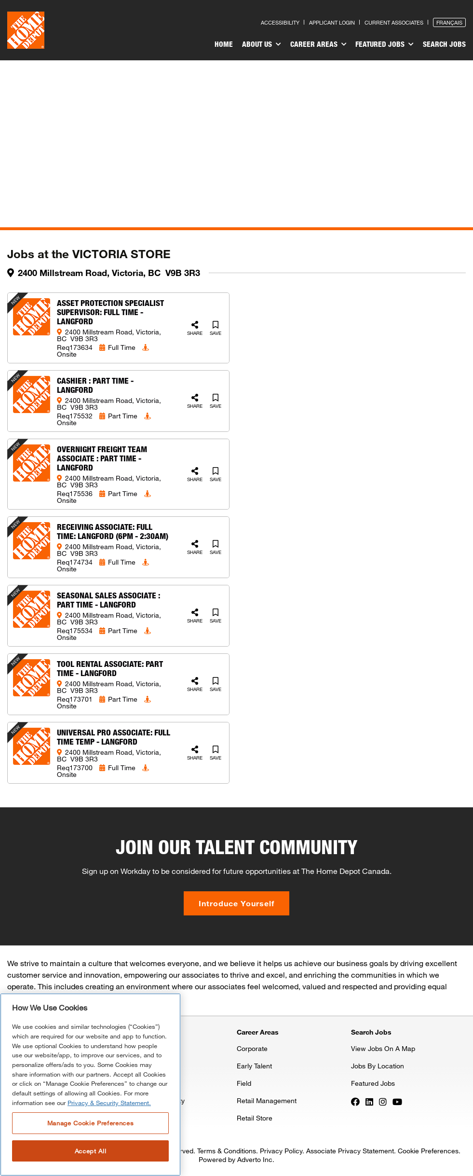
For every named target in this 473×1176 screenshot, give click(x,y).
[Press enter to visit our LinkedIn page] (369, 1101)
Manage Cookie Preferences (90, 1123)
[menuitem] (229, 45)
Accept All (91, 1151)
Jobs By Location (377, 1066)
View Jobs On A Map (383, 1048)
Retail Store (254, 1118)
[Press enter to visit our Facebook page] (355, 1101)
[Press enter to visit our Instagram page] (383, 1101)
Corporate (252, 1048)
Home (229, 44)
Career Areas (321, 44)
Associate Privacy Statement (350, 1151)
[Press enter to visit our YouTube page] (397, 1101)
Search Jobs (444, 44)
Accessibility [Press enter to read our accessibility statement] (280, 22)
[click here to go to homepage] (25, 30)
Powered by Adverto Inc (235, 1159)
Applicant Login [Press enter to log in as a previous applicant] (332, 22)
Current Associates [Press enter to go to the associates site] (394, 22)
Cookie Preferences (428, 1151)
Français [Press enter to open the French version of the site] (449, 22)
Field (244, 1083)
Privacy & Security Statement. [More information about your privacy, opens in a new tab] (109, 1103)
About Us (265, 44)
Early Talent (254, 1066)
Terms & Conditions (226, 1151)
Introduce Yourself (236, 903)
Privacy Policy (281, 1151)
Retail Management (267, 1100)
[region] (90, 1084)
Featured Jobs (386, 44)
